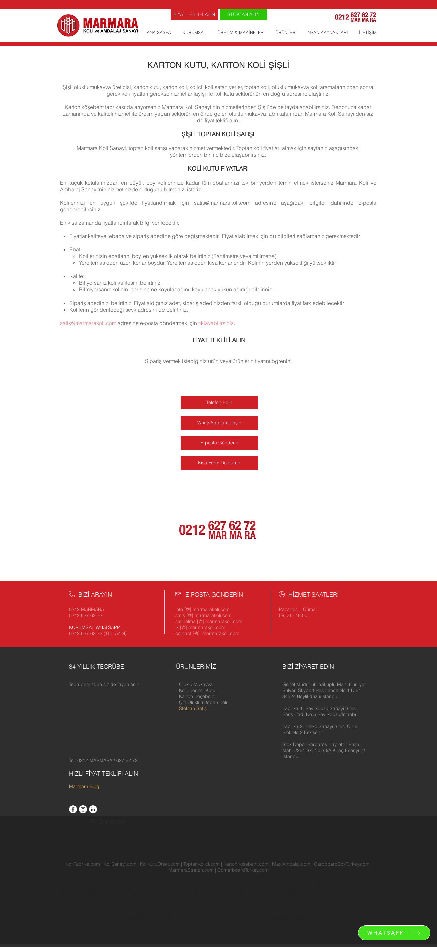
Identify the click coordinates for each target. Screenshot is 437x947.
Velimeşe (158, 882)
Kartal (342, 888)
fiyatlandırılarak (120, 222)
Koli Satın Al (207, 918)
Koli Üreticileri (105, 906)
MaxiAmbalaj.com (292, 864)
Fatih (229, 888)
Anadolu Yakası (92, 912)
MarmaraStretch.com (191, 870)
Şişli (187, 894)
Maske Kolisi (218, 906)
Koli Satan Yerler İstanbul (131, 918)
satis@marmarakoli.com (222, 202)
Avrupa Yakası (71, 882)
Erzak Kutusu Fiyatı (270, 912)
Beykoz (350, 882)
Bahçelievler (236, 882)
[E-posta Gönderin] (219, 443)
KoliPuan (266, 900)
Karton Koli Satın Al (312, 912)
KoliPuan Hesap (176, 918)
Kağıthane (323, 888)
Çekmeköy (161, 888)
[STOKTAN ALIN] (243, 14)
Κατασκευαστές (287, 918)
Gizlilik (342, 900)
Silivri (127, 894)
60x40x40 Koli (312, 906)
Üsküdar (235, 894)
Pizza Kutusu (193, 912)
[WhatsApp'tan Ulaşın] (219, 423)
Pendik (70, 894)
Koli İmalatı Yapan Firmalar (96, 900)
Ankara (133, 900)
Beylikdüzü (369, 882)
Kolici (173, 912)
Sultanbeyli (146, 894)
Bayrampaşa (308, 882)
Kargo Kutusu (336, 894)
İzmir (375, 900)
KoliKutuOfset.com (160, 864)
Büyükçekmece (91, 888)
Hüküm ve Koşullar (140, 906)
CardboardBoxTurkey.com (341, 864)
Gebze (280, 894)
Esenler (181, 888)
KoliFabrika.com (83, 864)
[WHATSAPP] (394, 932)
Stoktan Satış (193, 708)
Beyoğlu (64, 888)
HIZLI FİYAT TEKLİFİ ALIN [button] (103, 773)
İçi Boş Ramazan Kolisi (245, 918)
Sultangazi (170, 894)
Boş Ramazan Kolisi (183, 906)
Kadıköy (303, 888)
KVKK (357, 900)
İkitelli (118, 882)
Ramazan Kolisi (239, 900)
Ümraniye (215, 894)
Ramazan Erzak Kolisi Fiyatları (264, 906)
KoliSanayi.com (120, 864)
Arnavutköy (99, 882)
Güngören (282, 888)
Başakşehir (281, 882)
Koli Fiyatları (152, 912)
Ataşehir (178, 882)
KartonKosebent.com (245, 864)
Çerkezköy (137, 888)
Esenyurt (201, 888)
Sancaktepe (91, 894)
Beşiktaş (331, 882)
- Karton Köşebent (195, 696)
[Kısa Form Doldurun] (219, 463)
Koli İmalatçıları (73, 906)
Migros (284, 900)
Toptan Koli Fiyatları (228, 912)
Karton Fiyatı (317, 918)
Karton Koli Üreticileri (356, 912)
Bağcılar (213, 882)
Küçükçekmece (365, 888)
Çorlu (293, 894)
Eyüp (217, 888)
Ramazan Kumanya (314, 900)
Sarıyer (113, 894)
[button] (324, 690)
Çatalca (117, 888)
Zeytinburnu (258, 894)
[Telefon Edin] (219, 402)
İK (366, 900)
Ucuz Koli (311, 894)
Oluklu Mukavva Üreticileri (170, 900)
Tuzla (197, 894)
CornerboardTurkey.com (243, 870)
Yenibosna (136, 882)
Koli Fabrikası (124, 912)
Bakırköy (259, 882)
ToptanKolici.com (201, 864)
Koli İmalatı (210, 900)
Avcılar (196, 882)
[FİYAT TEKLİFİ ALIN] (194, 14)
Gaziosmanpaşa (253, 888)
